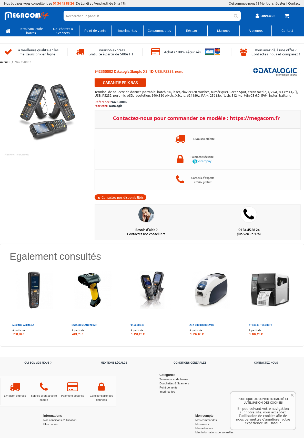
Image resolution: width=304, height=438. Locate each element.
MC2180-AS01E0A (23, 325)
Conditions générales (190, 362)
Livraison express (15, 395)
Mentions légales (273, 3)
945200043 (137, 325)
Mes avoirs (202, 424)
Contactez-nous (266, 362)
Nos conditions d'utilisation (59, 420)
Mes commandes (206, 420)
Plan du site (50, 424)
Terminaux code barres (31, 30)
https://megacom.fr (255, 118)
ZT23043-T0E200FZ (260, 325)
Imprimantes (127, 30)
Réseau (191, 30)
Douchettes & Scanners (63, 30)
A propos (256, 30)
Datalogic (115, 106)
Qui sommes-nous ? (243, 3)
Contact (294, 3)
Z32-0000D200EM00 (201, 325)
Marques (223, 30)
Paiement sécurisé (72, 395)
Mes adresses (204, 428)
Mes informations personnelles (214, 432)
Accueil (5, 62)
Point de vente (95, 30)
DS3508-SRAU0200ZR (84, 325)
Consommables (159, 30)
